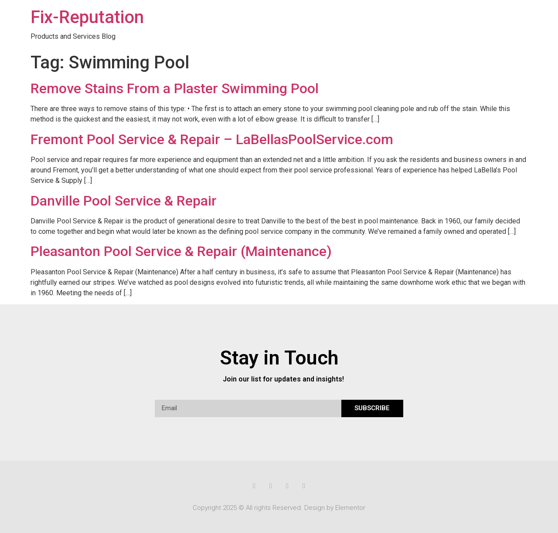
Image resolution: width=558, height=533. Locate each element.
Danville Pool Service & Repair (124, 200)
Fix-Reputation (87, 17)
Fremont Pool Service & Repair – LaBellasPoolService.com (212, 139)
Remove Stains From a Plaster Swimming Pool (175, 88)
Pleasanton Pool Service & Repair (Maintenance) (181, 251)
